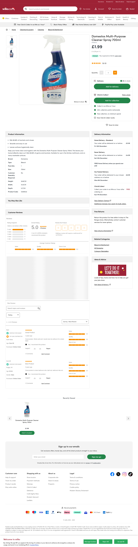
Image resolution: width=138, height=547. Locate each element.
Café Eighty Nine (33, 494)
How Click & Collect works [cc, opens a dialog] (104, 118)
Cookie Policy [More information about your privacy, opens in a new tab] (34, 545)
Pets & (100, 18)
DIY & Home (44, 18)
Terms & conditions (76, 477)
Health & (126, 18)
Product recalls (10, 484)
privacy (88, 463)
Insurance (101, 1)
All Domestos (98, 248)
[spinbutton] (108, 73)
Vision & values (53, 480)
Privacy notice (74, 484)
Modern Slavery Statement (79, 490)
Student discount (33, 497)
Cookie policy (74, 487)
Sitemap (30, 484)
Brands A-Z (109, 1)
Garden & (24, 18)
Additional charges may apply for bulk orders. (110, 204)
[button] (115, 73)
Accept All (121, 542)
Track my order (10, 480)
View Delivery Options (101, 200)
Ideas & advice (120, 1)
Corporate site (53, 477)
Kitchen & (71, 18)
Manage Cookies (90, 542)
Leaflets (29, 500)
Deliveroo (30, 490)
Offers (7, 18)
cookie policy (96, 463)
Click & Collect (32, 487)
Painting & (33, 18)
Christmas (14, 18)
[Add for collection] (112, 100)
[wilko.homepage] (7, 29)
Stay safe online (10, 487)
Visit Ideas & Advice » (101, 284)
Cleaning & (92, 18)
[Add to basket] (26, 433)
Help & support (131, 1)
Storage (62, 18)
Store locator (31, 477)
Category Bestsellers (101, 251)
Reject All (106, 542)
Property (51, 484)
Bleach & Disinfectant (101, 245)
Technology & (81, 18)
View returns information (102, 231)
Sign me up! (96, 457)
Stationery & (109, 18)
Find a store (126, 95)
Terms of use (74, 480)
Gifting (133, 18)
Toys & (118, 18)
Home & (54, 18)
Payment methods (33, 480)
